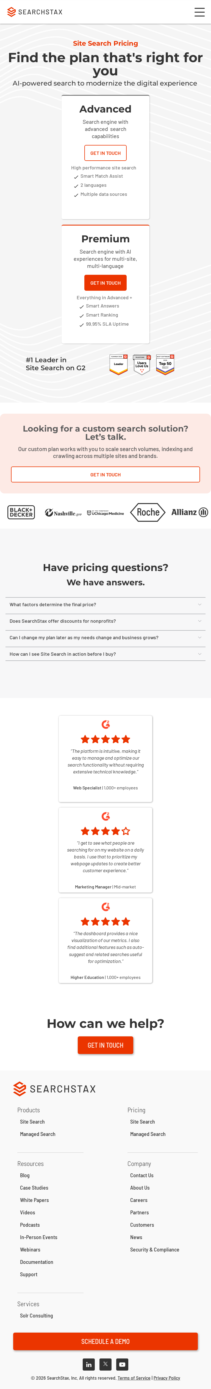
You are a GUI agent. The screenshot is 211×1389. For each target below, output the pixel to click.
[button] (199, 12)
